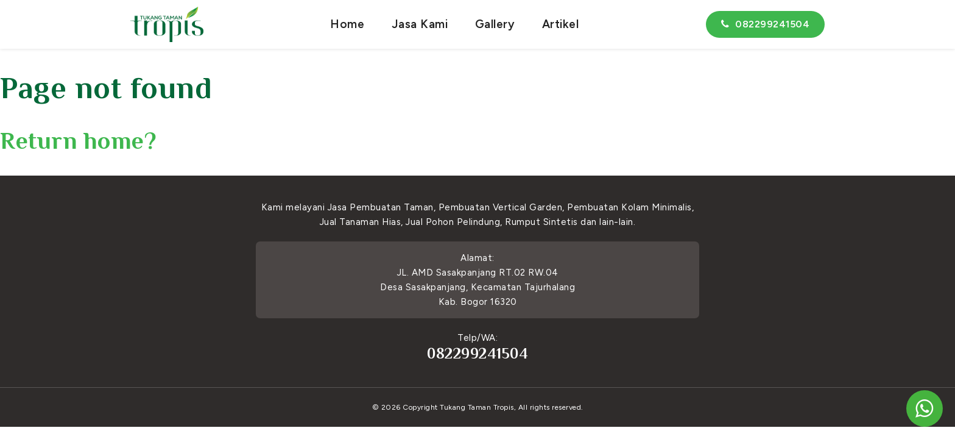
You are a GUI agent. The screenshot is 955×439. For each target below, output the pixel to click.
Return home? (78, 140)
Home (347, 24)
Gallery (495, 24)
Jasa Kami (420, 24)
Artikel (560, 24)
